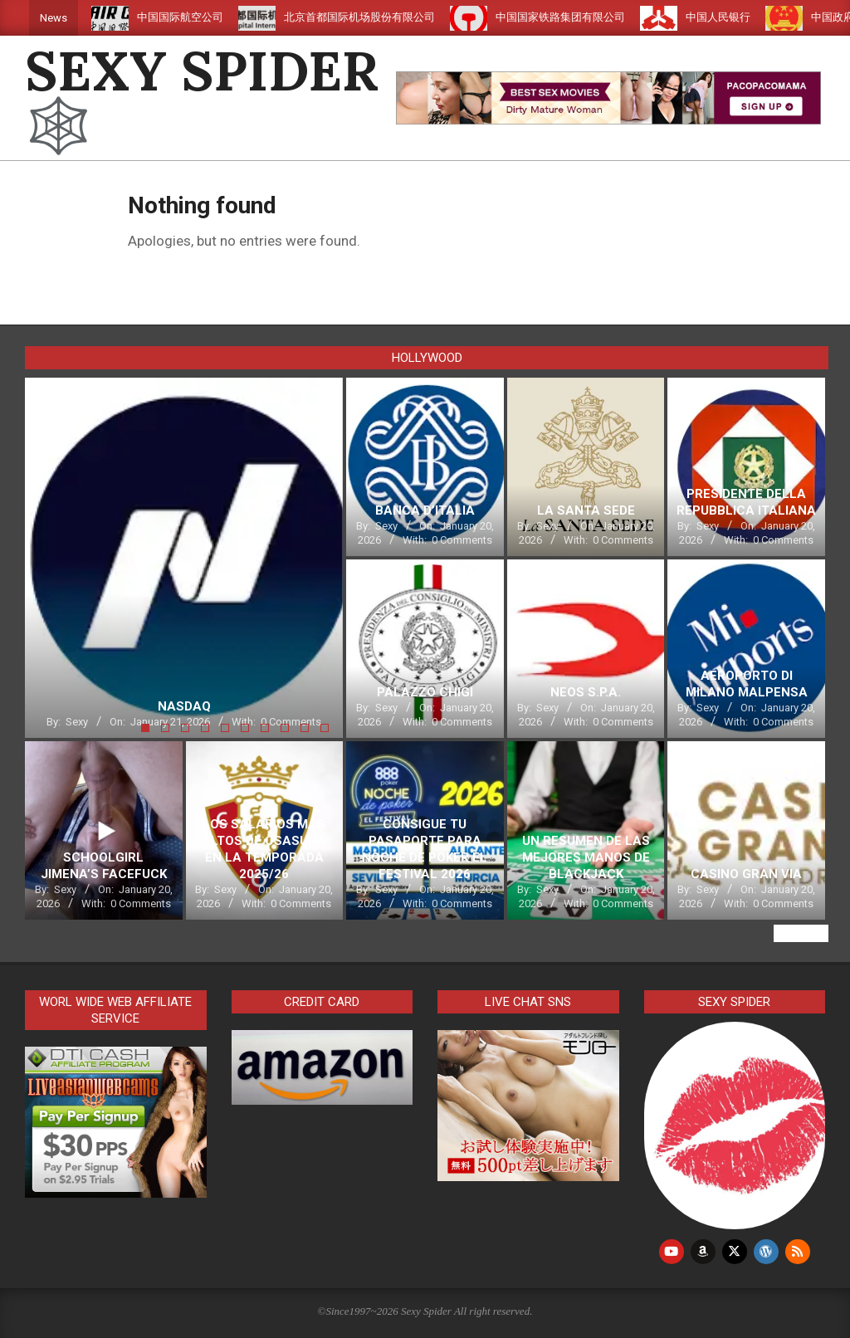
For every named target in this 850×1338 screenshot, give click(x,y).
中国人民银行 (738, 17)
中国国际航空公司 (201, 17)
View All (801, 933)
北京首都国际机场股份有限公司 (380, 17)
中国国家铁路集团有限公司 (581, 17)
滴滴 (86, 17)
